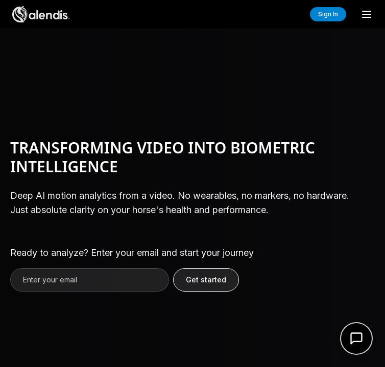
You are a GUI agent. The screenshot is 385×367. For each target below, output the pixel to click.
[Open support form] (356, 338)
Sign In (328, 14)
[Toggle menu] (366, 14)
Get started (206, 279)
